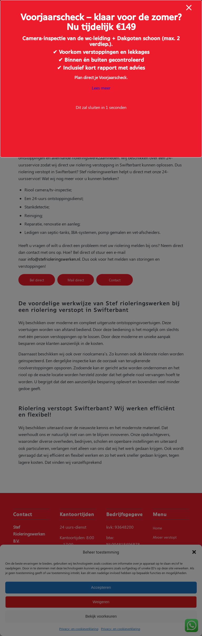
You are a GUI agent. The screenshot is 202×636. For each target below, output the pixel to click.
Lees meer (101, 88)
